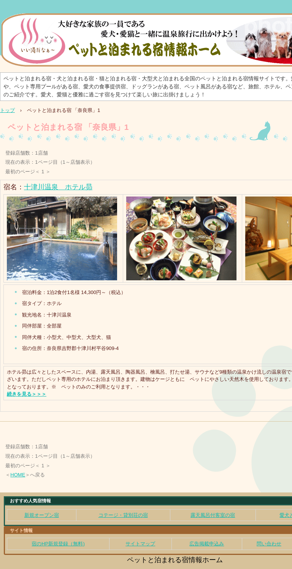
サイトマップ (140, 544)
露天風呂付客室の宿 (212, 515)
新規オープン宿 (41, 515)
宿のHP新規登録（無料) (58, 544)
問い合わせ (269, 544)
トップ (7, 110)
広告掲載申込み (206, 544)
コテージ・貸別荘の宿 (123, 515)
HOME (17, 475)
